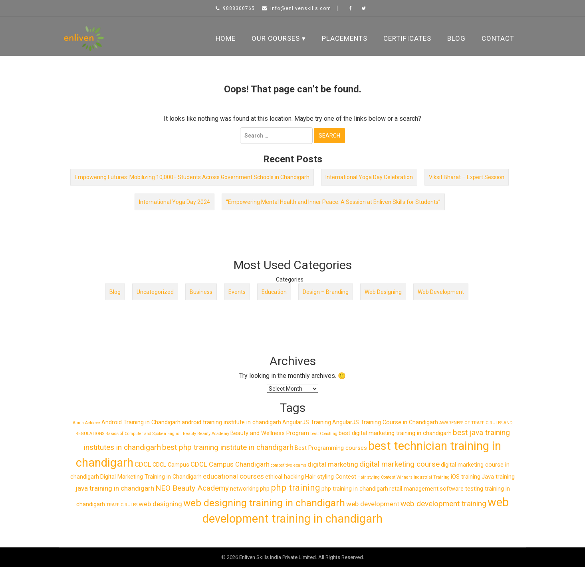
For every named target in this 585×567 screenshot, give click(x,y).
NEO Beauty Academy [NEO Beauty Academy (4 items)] (192, 488)
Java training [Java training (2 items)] (498, 476)
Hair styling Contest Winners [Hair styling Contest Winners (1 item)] (384, 477)
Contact (498, 38)
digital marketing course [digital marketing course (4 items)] (399, 464)
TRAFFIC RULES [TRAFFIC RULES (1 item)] (121, 504)
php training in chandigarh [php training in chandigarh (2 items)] (354, 488)
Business (201, 292)
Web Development (441, 292)
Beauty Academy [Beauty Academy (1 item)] (213, 433)
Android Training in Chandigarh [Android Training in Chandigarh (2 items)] (140, 422)
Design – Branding (326, 292)
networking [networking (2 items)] (244, 488)
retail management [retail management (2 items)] (413, 488)
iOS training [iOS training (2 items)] (465, 476)
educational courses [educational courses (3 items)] (233, 476)
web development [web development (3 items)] (372, 504)
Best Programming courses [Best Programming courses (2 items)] (331, 448)
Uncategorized (155, 292)
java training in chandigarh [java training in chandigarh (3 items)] (114, 488)
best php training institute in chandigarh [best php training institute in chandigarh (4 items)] (227, 447)
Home (226, 38)
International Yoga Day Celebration (369, 177)
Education (274, 292)
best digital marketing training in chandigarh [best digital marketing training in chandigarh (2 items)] (395, 433)
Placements (344, 38)
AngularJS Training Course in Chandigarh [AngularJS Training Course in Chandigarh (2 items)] (385, 422)
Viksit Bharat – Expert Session (466, 177)
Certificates (407, 38)
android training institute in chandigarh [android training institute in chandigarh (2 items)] (231, 422)
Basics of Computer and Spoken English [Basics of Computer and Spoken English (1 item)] (143, 433)
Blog (456, 38)
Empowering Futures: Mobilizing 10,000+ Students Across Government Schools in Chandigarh (192, 177)
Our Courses (276, 38)
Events (237, 292)
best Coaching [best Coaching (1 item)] (323, 433)
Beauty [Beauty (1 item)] (189, 433)
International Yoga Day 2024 (174, 202)
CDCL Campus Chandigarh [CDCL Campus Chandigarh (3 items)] (230, 464)
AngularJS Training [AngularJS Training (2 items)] (306, 422)
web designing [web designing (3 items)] (160, 504)
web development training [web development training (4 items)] (443, 503)
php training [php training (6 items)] (295, 487)
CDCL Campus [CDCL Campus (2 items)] (171, 464)
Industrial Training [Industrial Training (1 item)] (432, 477)
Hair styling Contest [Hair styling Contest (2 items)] (330, 476)
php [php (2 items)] (265, 488)
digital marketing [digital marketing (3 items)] (332, 464)
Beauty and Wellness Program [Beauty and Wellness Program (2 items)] (269, 433)
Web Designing (383, 292)
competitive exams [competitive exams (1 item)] (288, 465)
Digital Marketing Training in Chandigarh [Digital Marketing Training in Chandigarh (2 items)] (151, 476)
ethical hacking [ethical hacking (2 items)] (284, 476)
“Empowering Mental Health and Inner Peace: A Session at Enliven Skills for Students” (333, 202)
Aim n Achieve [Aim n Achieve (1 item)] (86, 422)
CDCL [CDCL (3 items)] (143, 464)
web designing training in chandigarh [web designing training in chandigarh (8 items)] (264, 503)
